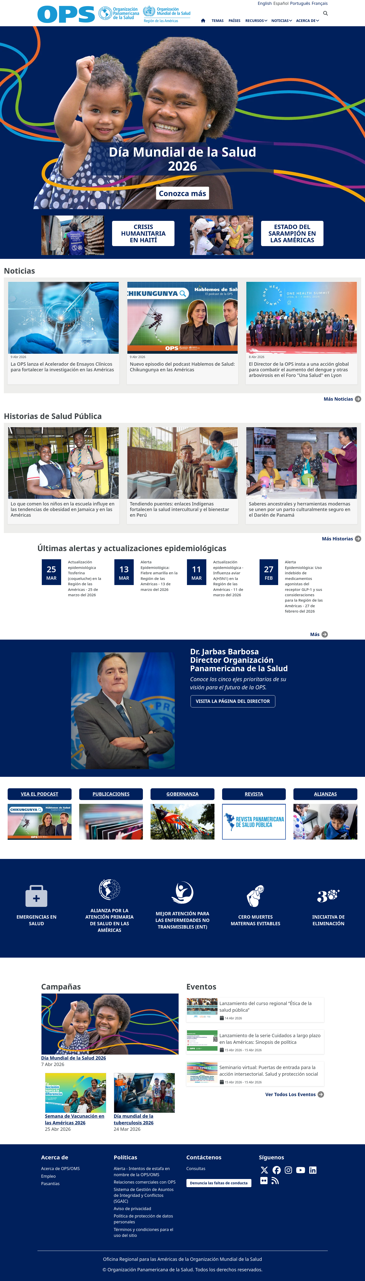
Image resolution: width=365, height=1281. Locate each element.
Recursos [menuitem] (254, 20)
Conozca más (182, 193)
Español (281, 3)
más (315, 634)
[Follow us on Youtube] (300, 1166)
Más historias (337, 539)
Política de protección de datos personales (143, 1214)
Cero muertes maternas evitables (255, 915)
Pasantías (50, 1178)
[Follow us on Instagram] (288, 1166)
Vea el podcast (39, 789)
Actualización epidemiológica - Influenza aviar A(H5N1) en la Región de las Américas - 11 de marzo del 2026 (228, 578)
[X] (264, 1166)
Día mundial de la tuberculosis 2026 (134, 1114)
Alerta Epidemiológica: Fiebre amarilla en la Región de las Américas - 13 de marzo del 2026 (159, 575)
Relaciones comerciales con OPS (145, 1177)
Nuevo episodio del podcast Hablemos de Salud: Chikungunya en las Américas (182, 366)
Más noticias (338, 399)
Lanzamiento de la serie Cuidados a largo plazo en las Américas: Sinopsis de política (270, 1033)
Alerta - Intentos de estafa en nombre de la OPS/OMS (142, 1166)
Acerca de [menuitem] (306, 20)
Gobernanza (183, 789)
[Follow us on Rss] (275, 1177)
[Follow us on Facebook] (277, 1166)
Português (300, 3)
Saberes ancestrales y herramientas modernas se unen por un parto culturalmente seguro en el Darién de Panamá (299, 509)
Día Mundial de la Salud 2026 (73, 1053)
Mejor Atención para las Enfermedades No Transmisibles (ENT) (182, 914)
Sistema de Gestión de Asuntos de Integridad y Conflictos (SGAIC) (144, 1190)
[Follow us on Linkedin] (312, 1166)
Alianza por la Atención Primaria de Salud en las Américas (109, 915)
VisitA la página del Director (234, 702)
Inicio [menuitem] (203, 22)
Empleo (48, 1171)
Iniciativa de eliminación (328, 915)
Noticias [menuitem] (279, 20)
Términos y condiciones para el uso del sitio (143, 1227)
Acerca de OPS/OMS (60, 1163)
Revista (254, 789)
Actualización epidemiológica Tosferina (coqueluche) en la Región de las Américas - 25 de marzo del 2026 (84, 578)
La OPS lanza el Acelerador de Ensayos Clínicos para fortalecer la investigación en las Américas (62, 366)
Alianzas (325, 789)
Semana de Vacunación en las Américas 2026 (74, 1114)
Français (320, 3)
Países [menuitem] (234, 20)
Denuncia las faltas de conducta (219, 1177)
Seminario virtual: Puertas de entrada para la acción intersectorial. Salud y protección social (269, 1065)
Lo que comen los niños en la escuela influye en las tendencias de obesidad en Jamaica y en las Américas (62, 509)
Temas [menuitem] (218, 20)
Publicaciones (110, 789)
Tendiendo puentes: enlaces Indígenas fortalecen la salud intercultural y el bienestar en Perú (179, 509)
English (265, 3)
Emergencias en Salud (37, 915)
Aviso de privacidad (132, 1203)
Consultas (196, 1163)
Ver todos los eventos (290, 1089)
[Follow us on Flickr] (263, 1177)
